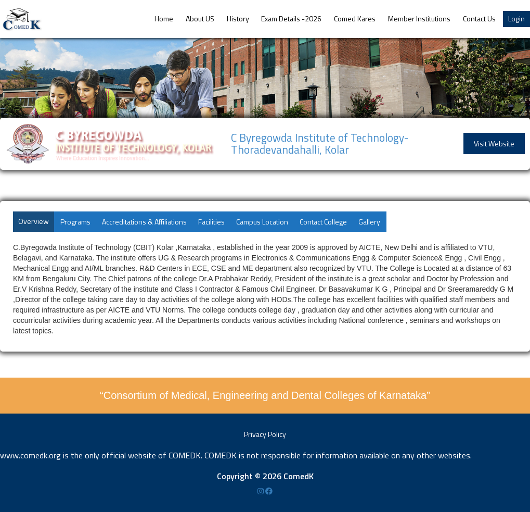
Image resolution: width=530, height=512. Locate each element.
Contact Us (479, 18)
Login (516, 18)
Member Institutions (419, 18)
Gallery (369, 221)
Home (163, 18)
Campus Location (262, 221)
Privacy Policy (265, 434)
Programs (75, 221)
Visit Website (494, 143)
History (238, 18)
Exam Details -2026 (291, 18)
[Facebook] (269, 490)
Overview (33, 221)
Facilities (211, 221)
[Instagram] (261, 490)
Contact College (323, 221)
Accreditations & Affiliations (144, 221)
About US (200, 18)
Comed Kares (355, 18)
